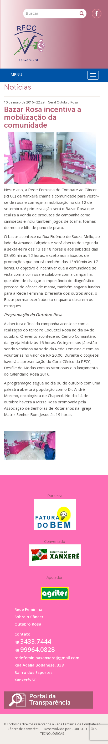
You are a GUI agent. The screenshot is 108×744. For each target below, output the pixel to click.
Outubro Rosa (67, 102)
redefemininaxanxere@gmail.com (46, 657)
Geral (52, 102)
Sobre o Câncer (28, 616)
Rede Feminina (28, 609)
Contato (22, 634)
